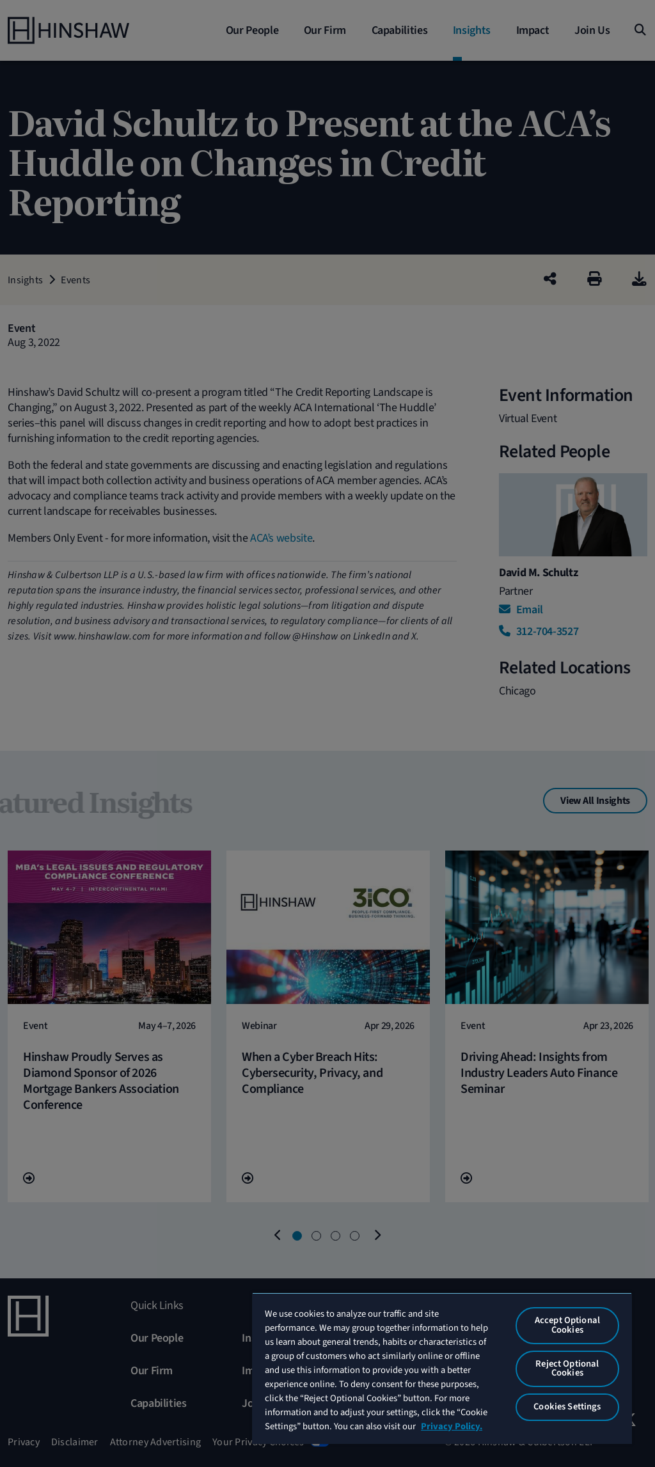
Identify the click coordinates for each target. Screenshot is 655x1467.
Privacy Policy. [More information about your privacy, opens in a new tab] (451, 1426)
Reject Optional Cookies (567, 1368)
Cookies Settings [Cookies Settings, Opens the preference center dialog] (567, 1406)
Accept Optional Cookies (567, 1325)
